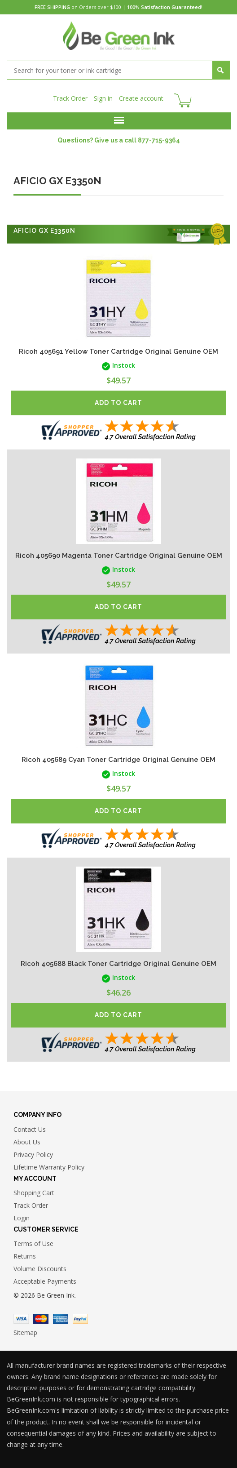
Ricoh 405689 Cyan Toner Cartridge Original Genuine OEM (118, 760)
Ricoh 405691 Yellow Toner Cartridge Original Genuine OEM (118, 351)
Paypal (80, 1319)
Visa (21, 1319)
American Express (60, 1319)
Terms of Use (33, 1243)
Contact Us (29, 1129)
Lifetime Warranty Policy (48, 1167)
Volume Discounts (39, 1268)
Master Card (40, 1319)
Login (21, 1218)
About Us (26, 1142)
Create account (141, 98)
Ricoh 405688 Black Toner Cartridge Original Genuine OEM (118, 964)
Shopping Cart (33, 1192)
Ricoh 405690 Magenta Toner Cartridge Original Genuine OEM (118, 556)
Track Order (70, 98)
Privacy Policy (33, 1154)
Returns (24, 1256)
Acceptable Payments (44, 1281)
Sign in (103, 98)
